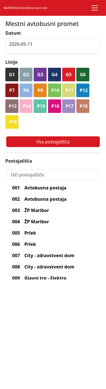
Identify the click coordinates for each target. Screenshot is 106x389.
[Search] (53, 174)
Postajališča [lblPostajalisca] (18, 161)
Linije (11, 62)
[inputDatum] (53, 44)
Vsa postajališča (53, 142)
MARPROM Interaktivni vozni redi (25, 8)
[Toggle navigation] (95, 8)
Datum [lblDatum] (13, 33)
